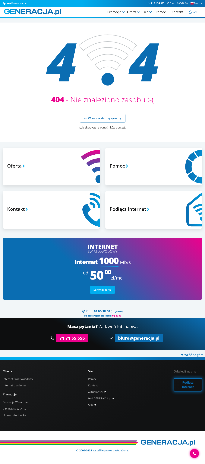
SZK (90, 405)
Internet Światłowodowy (18, 379)
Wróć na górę (192, 355)
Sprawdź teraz (102, 290)
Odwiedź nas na (186, 371)
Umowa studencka (14, 415)
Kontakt (93, 385)
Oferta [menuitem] (133, 15)
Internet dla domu (14, 385)
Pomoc (92, 379)
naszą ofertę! (15, 3)
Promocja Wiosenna (15, 402)
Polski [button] (196, 3)
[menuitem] (195, 14)
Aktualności (95, 392)
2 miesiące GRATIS (14, 408)
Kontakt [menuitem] (178, 15)
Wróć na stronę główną (102, 118)
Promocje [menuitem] (116, 15)
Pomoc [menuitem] (162, 15)
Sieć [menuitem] (147, 15)
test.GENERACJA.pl (99, 398)
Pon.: (177, 3)
